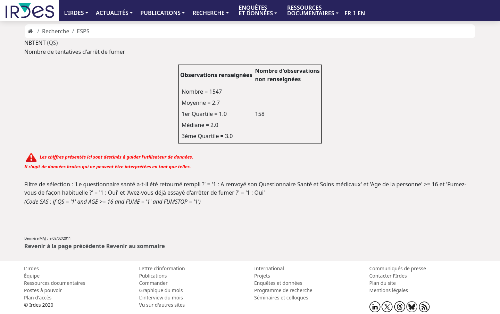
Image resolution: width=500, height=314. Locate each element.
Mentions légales (388, 290)
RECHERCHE (209, 13)
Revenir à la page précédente (64, 246)
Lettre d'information (162, 268)
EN (361, 13)
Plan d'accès (37, 297)
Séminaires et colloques (281, 297)
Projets (262, 275)
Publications (153, 275)
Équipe (32, 275)
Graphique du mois (161, 290)
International (269, 268)
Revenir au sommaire (135, 246)
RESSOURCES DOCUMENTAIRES (310, 10)
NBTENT (35, 42)
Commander (153, 283)
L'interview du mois (161, 297)
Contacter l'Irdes (388, 275)
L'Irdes (31, 268)
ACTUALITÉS (112, 13)
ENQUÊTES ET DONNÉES (256, 10)
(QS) (52, 42)
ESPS (83, 31)
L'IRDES (74, 13)
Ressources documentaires (54, 283)
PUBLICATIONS (160, 13)
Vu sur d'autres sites (162, 305)
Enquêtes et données (278, 283)
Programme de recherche (283, 290)
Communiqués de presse (397, 268)
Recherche (55, 31)
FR (347, 13)
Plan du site (382, 283)
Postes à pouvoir (43, 290)
